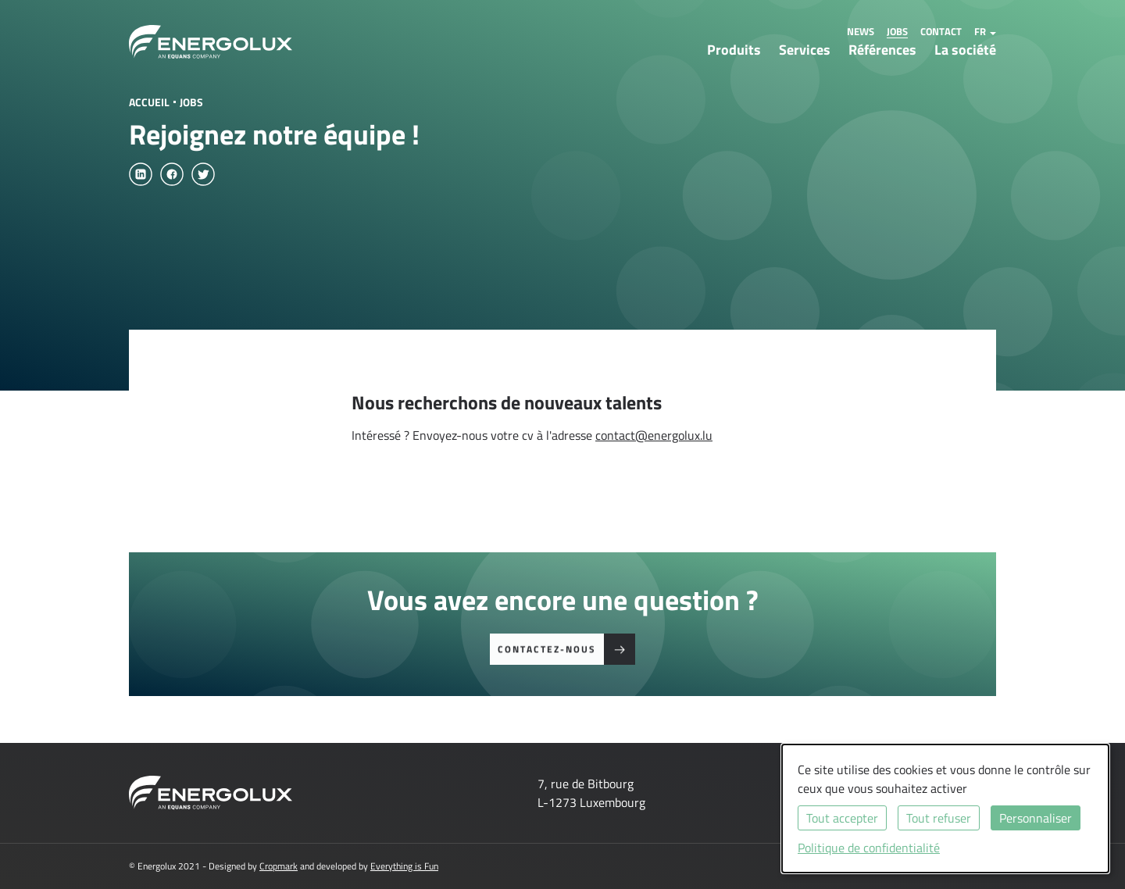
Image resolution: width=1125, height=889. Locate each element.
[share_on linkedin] (140, 174)
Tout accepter (842, 818)
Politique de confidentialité (869, 847)
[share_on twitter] (203, 174)
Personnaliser (1035, 818)
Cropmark (278, 866)
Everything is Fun (404, 866)
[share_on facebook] (172, 174)
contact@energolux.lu (653, 435)
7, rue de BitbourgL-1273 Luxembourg (591, 793)
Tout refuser (938, 818)
